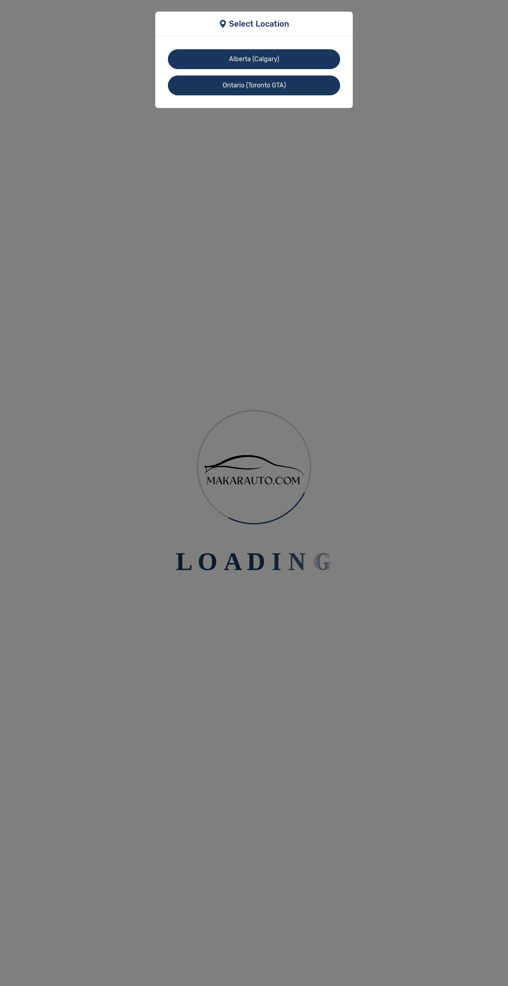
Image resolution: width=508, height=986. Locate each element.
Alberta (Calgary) (254, 59)
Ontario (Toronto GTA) (254, 85)
